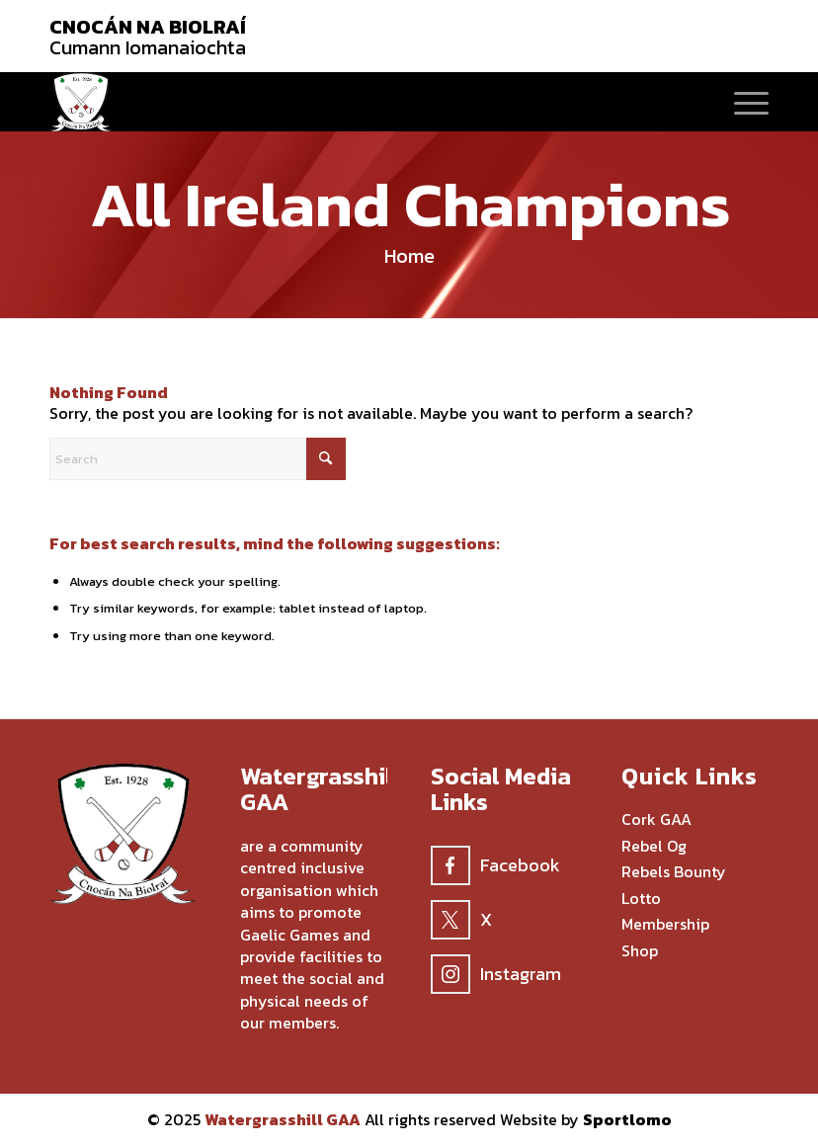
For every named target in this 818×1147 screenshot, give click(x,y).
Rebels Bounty (673, 872)
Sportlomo (627, 1119)
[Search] (197, 459)
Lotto (641, 899)
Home (409, 256)
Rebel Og (654, 847)
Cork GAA (656, 820)
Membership (665, 925)
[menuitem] (741, 101)
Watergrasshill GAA (282, 1119)
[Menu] (741, 101)
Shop (639, 951)
